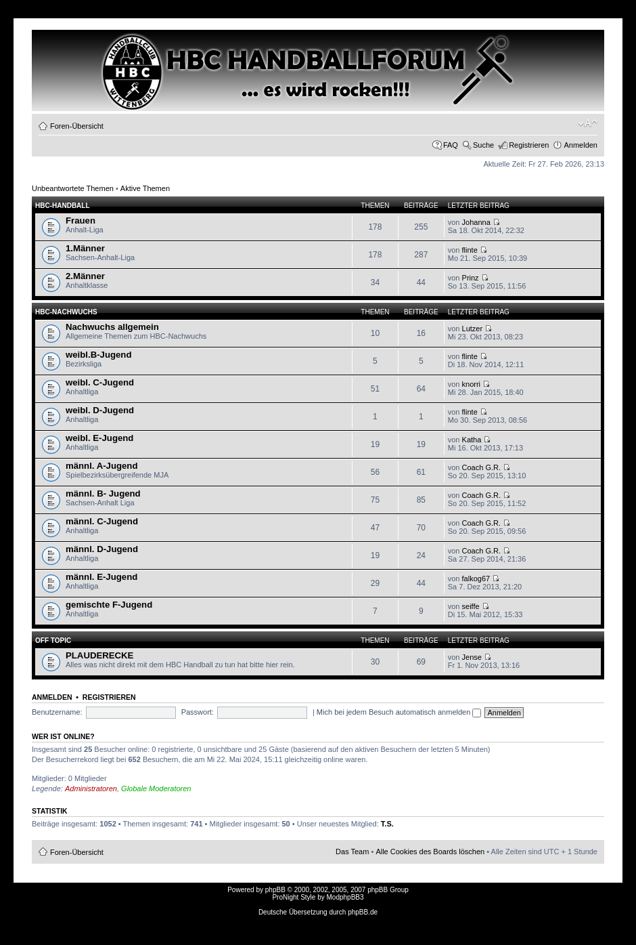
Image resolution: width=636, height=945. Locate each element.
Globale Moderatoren (156, 788)
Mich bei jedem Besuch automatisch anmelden (399, 712)
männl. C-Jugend (102, 521)
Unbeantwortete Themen (73, 188)
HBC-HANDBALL (62, 205)
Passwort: (197, 712)
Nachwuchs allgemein (112, 327)
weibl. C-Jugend (100, 382)
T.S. (387, 824)
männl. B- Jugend (103, 493)
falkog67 (476, 578)
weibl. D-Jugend (100, 410)
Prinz (470, 278)
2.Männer (85, 276)
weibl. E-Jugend (99, 438)
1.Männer (85, 248)
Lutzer (472, 328)
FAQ (450, 145)
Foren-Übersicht (77, 126)
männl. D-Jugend (102, 549)
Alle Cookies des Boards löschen (430, 851)
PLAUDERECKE (99, 655)
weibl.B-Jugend (98, 355)
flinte (470, 250)
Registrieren (529, 145)
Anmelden (580, 145)
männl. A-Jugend (101, 466)
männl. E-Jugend (101, 577)
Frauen (80, 220)
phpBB (275, 890)
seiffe (471, 606)
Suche (483, 145)
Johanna (476, 222)
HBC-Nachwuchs (66, 312)
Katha (472, 440)
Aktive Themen (145, 188)
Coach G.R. (481, 467)
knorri (471, 384)
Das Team (352, 851)
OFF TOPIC (53, 640)
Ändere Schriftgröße (587, 123)
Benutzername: (57, 712)
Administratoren (91, 788)
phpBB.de (363, 912)
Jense (472, 657)
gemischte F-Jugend (109, 605)
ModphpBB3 (345, 897)
